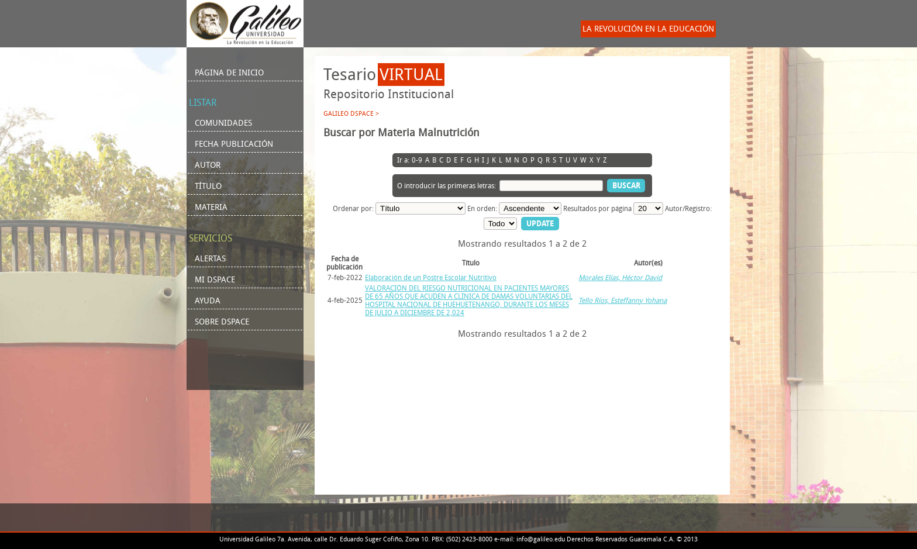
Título (208, 186)
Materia (211, 207)
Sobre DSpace (222, 322)
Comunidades (223, 123)
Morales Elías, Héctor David (620, 278)
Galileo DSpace (348, 114)
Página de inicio (229, 73)
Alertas (210, 259)
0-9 (417, 160)
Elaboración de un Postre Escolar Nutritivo (431, 278)
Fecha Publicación (234, 144)
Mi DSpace (215, 280)
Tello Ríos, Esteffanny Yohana (622, 300)
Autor (207, 165)
